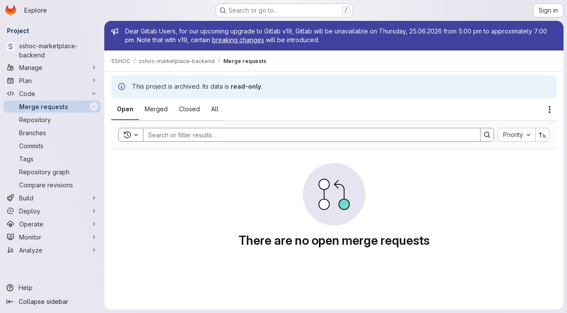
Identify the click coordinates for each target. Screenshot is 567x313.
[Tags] (52, 159)
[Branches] (52, 133)
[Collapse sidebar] (52, 302)
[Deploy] (52, 211)
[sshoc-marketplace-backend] (52, 50)
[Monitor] (52, 237)
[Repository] (52, 119)
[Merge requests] (52, 106)
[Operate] (52, 224)
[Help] (52, 288)
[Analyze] (52, 250)
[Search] (307, 135)
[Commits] (52, 146)
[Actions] (550, 110)
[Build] (52, 198)
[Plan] (52, 80)
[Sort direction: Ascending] (543, 135)
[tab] (125, 109)
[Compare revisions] (52, 185)
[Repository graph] (52, 172)
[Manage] (52, 67)
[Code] (52, 93)
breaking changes (238, 39)
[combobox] (516, 135)
